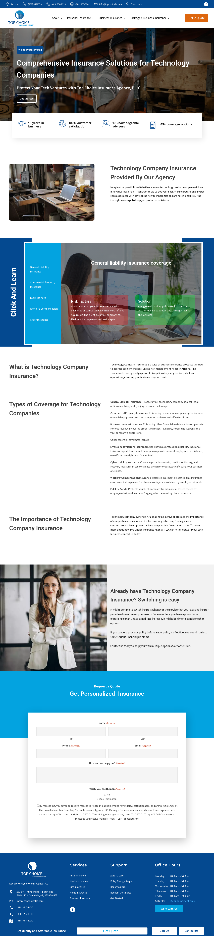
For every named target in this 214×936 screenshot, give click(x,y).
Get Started (27, 98)
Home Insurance (78, 892)
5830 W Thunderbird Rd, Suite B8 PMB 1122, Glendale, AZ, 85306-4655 (37, 893)
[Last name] (143, 731)
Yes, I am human (108, 799)
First (71, 738)
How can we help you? (107, 763)
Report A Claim (118, 886)
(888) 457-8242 (25, 920)
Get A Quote (197, 18)
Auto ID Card (117, 875)
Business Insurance (110, 18)
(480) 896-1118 (58, 4)
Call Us (164, 930)
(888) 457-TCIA (35, 4)
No (108, 794)
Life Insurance (77, 886)
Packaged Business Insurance (148, 18)
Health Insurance (79, 881)
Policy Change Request (122, 881)
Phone (71, 746)
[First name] (71, 731)
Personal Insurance (79, 18)
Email (143, 746)
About (56, 18)
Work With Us (169, 908)
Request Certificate (120, 892)
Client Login (136, 4)
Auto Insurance (78, 875)
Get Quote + (112, 931)
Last (143, 738)
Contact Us (191, 931)
